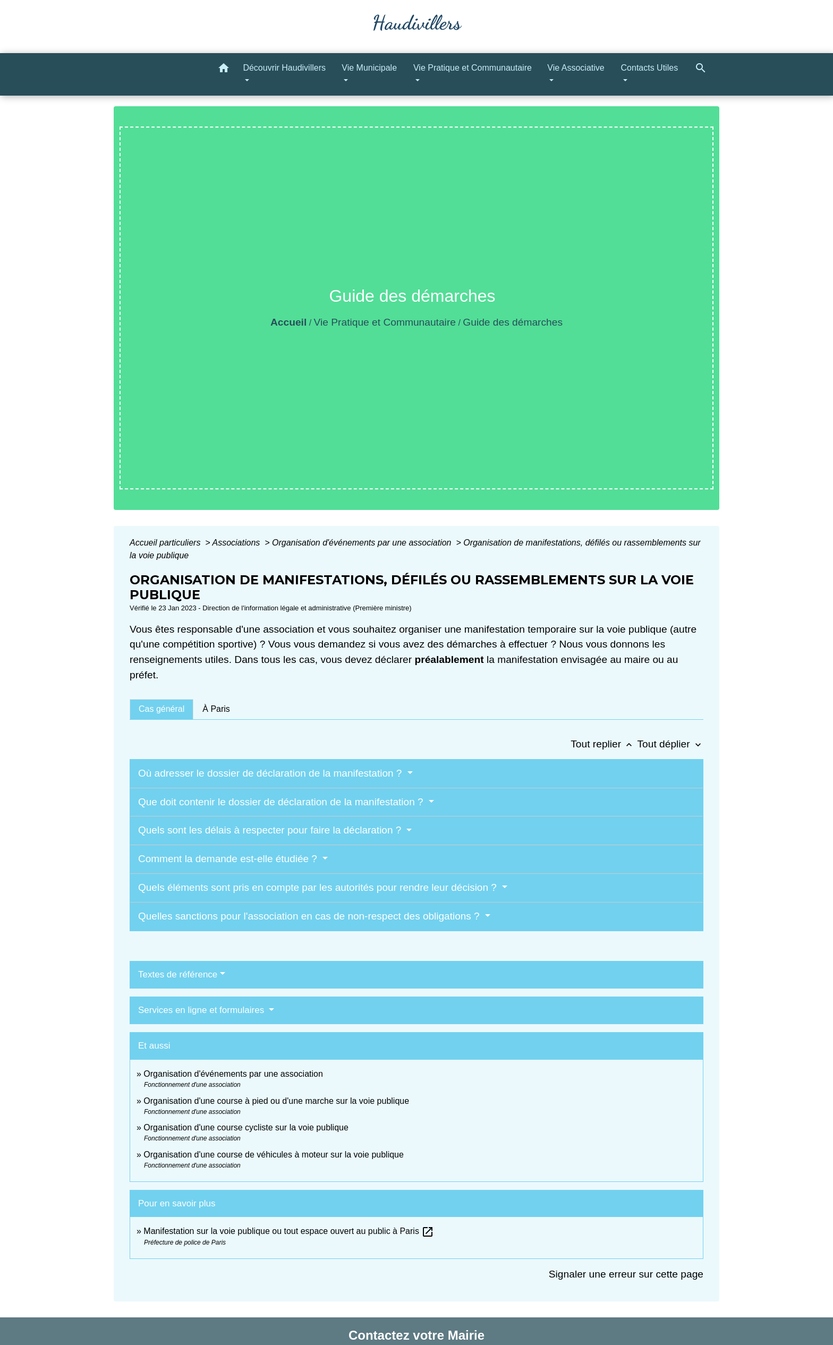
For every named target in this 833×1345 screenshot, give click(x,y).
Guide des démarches (513, 322)
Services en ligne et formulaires (202, 1010)
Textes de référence (177, 974)
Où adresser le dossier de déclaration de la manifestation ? (271, 773)
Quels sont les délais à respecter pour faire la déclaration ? (271, 830)
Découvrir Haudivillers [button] (284, 67)
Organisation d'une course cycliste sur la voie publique (245, 1127)
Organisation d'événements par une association (363, 542)
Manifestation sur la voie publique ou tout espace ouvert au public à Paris (288, 1231)
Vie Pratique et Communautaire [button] (472, 67)
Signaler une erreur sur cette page (626, 1274)
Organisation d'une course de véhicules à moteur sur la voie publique (273, 1154)
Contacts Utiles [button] (649, 67)
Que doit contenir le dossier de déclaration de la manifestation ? (282, 801)
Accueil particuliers (166, 542)
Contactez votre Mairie (416, 1335)
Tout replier (604, 744)
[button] (224, 69)
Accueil (288, 322)
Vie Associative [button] (575, 67)
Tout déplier (670, 744)
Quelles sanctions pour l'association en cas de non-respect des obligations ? (310, 916)
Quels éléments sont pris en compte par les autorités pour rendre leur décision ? (318, 887)
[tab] (161, 709)
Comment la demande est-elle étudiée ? (229, 858)
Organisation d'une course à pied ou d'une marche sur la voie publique (276, 1100)
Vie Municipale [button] (369, 67)
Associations (237, 542)
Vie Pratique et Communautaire (385, 322)
